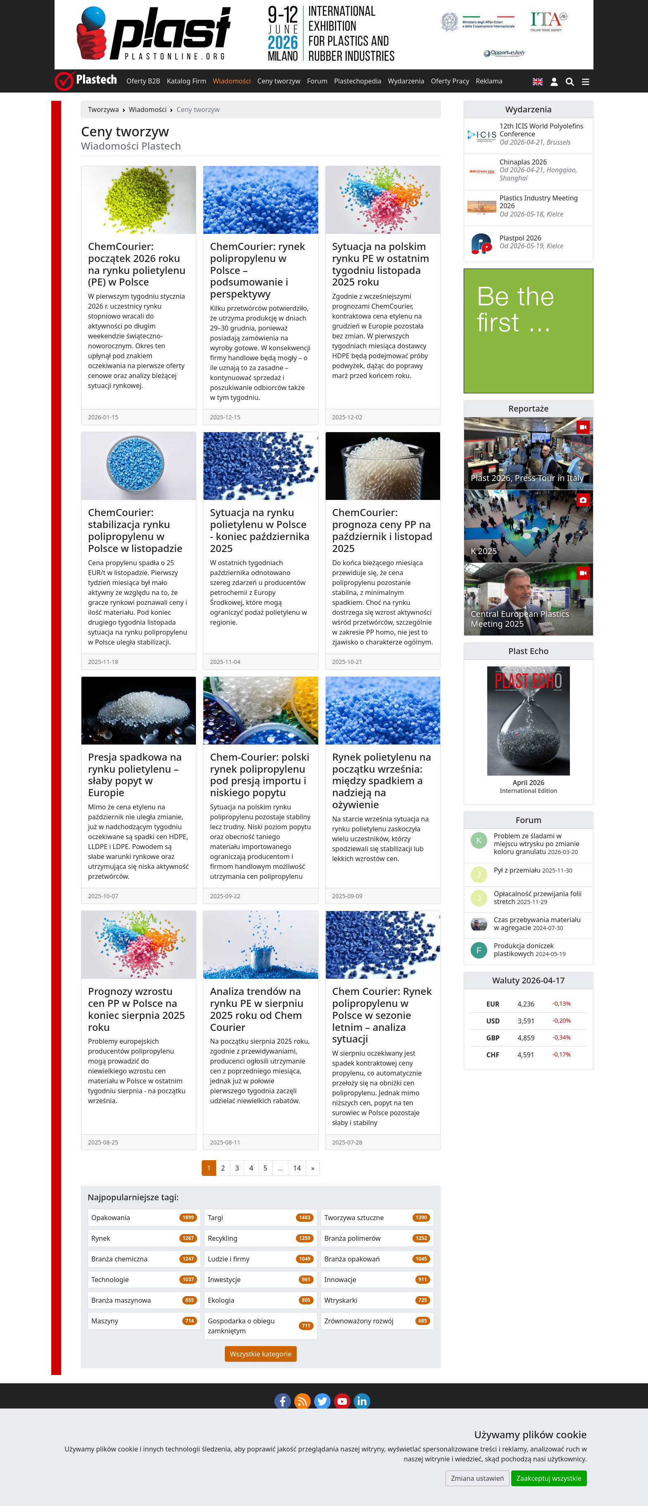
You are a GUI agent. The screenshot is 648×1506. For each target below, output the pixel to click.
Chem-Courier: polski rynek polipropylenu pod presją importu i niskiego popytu (259, 774)
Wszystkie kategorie (261, 1353)
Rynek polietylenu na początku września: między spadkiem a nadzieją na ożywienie (381, 780)
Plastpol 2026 (520, 238)
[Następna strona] (313, 1168)
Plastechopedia (357, 81)
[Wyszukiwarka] (570, 81)
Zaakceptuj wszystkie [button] (549, 1478)
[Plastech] (86, 81)
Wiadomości (232, 81)
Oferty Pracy (450, 81)
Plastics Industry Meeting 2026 (539, 201)
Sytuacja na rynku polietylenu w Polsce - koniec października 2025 (260, 529)
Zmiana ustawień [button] (477, 1478)
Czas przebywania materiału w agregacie (537, 923)
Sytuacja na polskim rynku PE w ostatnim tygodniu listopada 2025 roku (380, 263)
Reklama (489, 81)
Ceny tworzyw (278, 81)
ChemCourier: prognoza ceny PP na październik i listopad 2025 (382, 529)
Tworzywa (103, 109)
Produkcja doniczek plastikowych (530, 949)
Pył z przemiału (533, 870)
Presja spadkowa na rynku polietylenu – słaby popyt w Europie (135, 774)
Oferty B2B (143, 81)
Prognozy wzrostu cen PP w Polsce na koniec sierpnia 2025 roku (136, 1008)
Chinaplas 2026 (523, 162)
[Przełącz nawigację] (585, 81)
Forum (317, 81)
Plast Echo (528, 651)
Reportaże (528, 408)
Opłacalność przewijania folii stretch (538, 897)
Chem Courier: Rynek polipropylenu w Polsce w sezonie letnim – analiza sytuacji (382, 1014)
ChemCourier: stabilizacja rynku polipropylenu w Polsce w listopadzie (135, 529)
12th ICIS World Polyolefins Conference (542, 129)
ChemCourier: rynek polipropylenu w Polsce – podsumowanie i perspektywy (257, 269)
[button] (554, 81)
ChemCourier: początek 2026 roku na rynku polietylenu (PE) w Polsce (137, 263)
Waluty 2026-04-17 (528, 980)
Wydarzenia (406, 81)
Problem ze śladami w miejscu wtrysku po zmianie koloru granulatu (536, 843)
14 (297, 1168)
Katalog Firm (186, 81)
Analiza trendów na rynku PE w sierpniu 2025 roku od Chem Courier (256, 1008)
